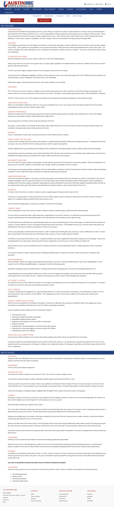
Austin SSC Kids (63, 501)
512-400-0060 (7, 493)
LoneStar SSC (63, 496)
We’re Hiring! (76, 16)
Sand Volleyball (78, 9)
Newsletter (90, 501)
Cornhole (25, 9)
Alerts (108, 4)
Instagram (90, 496)
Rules (32, 494)
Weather (99, 4)
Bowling (17, 9)
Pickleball (67, 9)
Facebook (90, 494)
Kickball (58, 9)
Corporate (59, 16)
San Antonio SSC (64, 494)
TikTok (89, 498)
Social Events (49, 16)
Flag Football (35, 9)
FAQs (67, 16)
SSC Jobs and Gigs (36, 501)
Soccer (88, 9)
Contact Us (6, 500)
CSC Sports (62, 498)
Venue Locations (35, 496)
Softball (95, 9)
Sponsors (33, 498)
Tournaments (37, 16)
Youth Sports (8, 12)
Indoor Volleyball (48, 9)
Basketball (7, 9)
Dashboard (89, 4)
